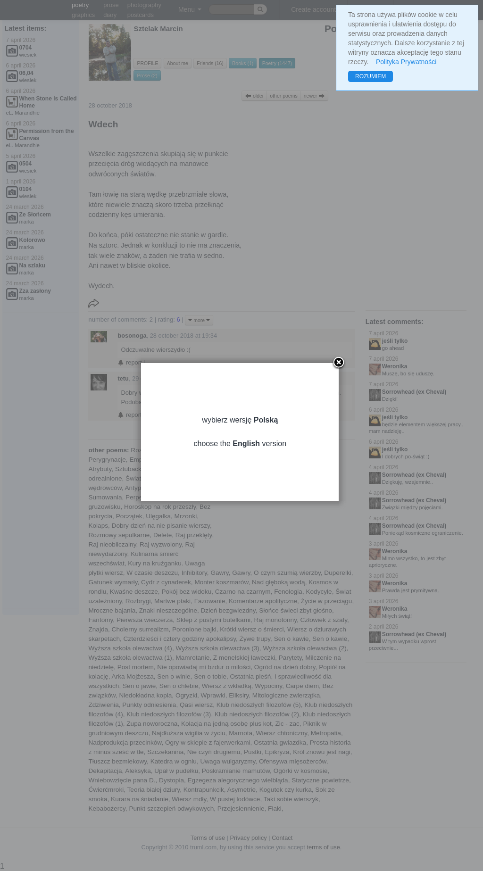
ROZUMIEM (370, 76)
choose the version (241, 447)
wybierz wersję (241, 423)
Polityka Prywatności (406, 62)
